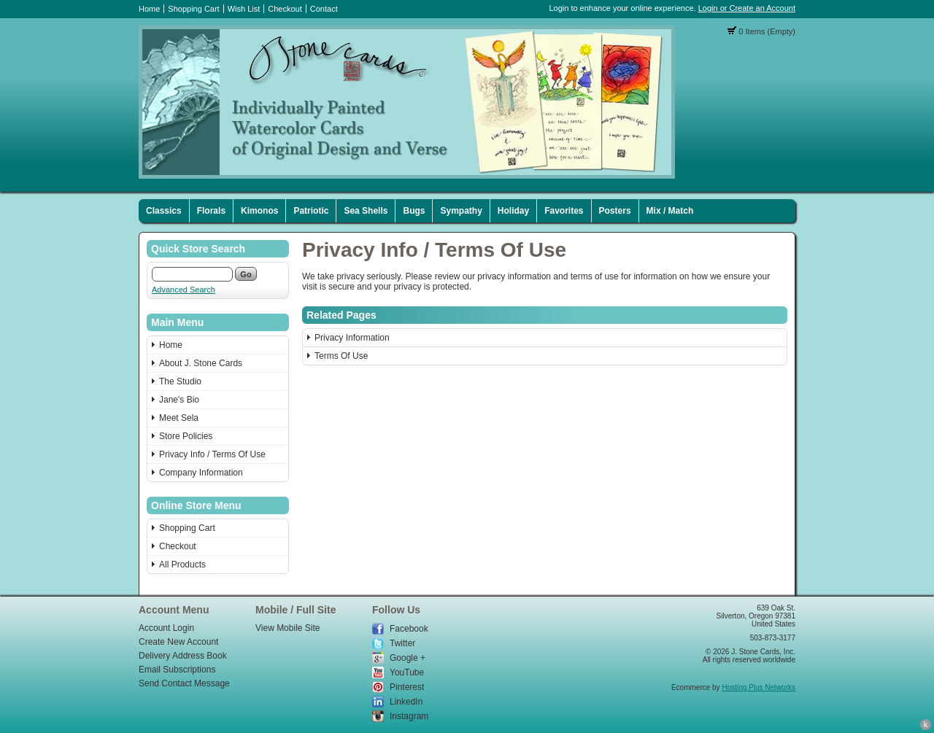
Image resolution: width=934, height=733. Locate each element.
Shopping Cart (193, 8)
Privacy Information (352, 338)
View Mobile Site (287, 628)
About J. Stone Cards (200, 363)
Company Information (201, 473)
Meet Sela (178, 418)
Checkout (284, 8)
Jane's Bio (179, 400)
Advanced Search (183, 289)
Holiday (513, 211)
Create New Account (178, 642)
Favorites (563, 211)
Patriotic (310, 211)
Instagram (409, 716)
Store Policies (185, 436)
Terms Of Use (341, 356)
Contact (324, 8)
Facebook (409, 629)
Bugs (414, 211)
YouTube (407, 672)
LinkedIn (406, 702)
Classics (164, 211)
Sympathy (461, 211)
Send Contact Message (184, 683)
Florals (211, 211)
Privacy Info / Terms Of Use (212, 454)
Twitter (402, 643)
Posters (615, 211)
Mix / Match (670, 211)
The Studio (180, 381)
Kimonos (259, 211)
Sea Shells (365, 211)
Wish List (244, 8)
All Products (182, 564)
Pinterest (407, 687)
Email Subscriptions (177, 669)
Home (149, 8)
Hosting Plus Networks (758, 687)
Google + (407, 658)
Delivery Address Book (183, 656)
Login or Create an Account (746, 8)
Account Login (166, 628)
